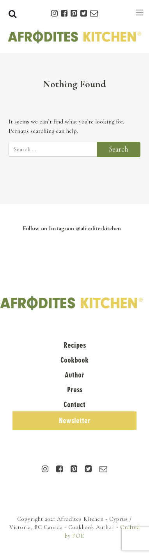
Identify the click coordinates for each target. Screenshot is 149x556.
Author (74, 374)
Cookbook (74, 360)
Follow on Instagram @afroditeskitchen (72, 228)
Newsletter (74, 420)
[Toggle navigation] (139, 12)
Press (74, 389)
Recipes (75, 345)
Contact (74, 404)
